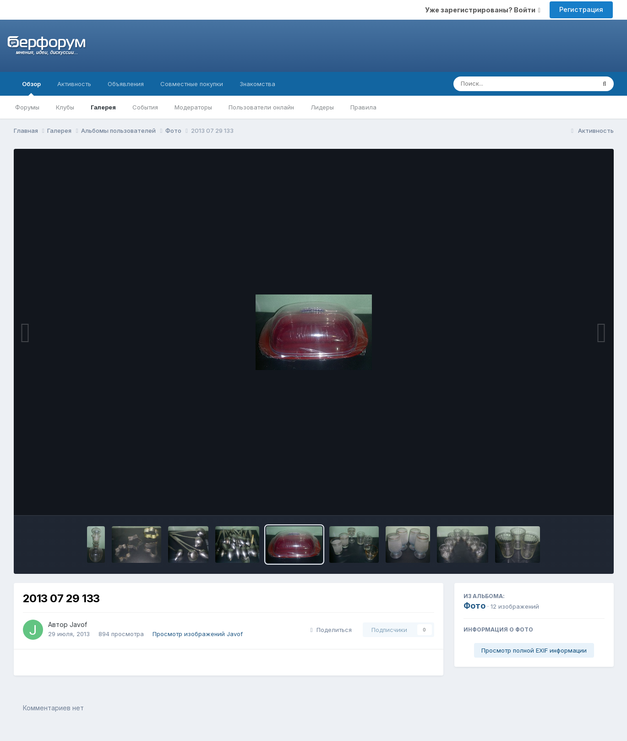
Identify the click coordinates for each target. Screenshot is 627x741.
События (145, 107)
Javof (78, 624)
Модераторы (193, 107)
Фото (474, 605)
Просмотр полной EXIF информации (534, 650)
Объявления (126, 83)
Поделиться (331, 629)
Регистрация (581, 9)
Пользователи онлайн (261, 107)
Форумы (27, 107)
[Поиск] (507, 83)
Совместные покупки (191, 83)
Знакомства (257, 83)
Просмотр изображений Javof (198, 633)
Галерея (103, 107)
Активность (74, 83)
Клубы (65, 107)
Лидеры (322, 107)
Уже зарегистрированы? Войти (482, 10)
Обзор (31, 88)
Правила (363, 107)
